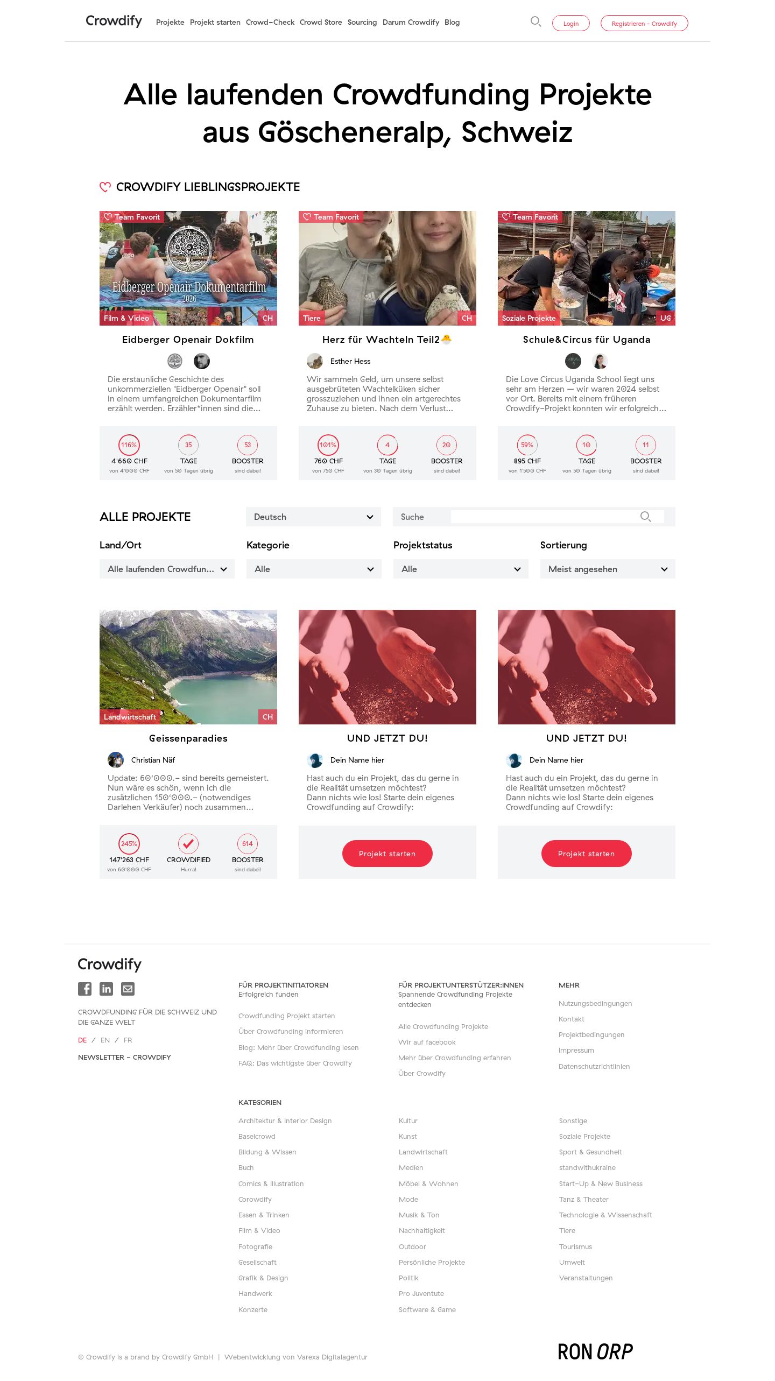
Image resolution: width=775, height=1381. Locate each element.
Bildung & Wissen (267, 1151)
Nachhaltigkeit (422, 1230)
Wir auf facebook (427, 1042)
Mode (408, 1199)
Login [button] (571, 23)
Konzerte (252, 1309)
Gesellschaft (257, 1262)
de (82, 1039)
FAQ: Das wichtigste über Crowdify (295, 1063)
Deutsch (315, 516)
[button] (387, 667)
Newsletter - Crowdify (124, 1057)
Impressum (576, 1050)
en (105, 1039)
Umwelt (572, 1262)
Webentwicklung (252, 1356)
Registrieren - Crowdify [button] (644, 23)
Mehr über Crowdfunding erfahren (454, 1057)
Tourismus (575, 1246)
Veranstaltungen (586, 1277)
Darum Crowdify (411, 22)
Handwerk (255, 1293)
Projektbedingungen (592, 1034)
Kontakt (571, 1018)
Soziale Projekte (584, 1136)
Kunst (408, 1136)
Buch (246, 1167)
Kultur (408, 1120)
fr (128, 1039)
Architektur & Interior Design (285, 1120)
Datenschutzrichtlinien (594, 1066)
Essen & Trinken (264, 1214)
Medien (411, 1167)
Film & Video (259, 1230)
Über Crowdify (422, 1073)
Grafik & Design (263, 1277)
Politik (409, 1277)
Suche (412, 516)
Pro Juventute (421, 1293)
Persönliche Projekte (432, 1262)
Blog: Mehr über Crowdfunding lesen (298, 1047)
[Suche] (536, 21)
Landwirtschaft (423, 1151)
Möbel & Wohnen (429, 1183)
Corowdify (255, 1199)
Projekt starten (215, 22)
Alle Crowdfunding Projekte (443, 1026)
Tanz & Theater (584, 1199)
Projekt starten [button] (388, 853)
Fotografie (255, 1246)
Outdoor (412, 1246)
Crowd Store (321, 22)
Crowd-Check (270, 22)
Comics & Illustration (271, 1183)
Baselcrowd (257, 1136)
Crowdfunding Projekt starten (286, 1015)
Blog (452, 22)
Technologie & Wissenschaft (605, 1214)
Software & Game (427, 1309)
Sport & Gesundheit (590, 1151)
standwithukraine (587, 1167)
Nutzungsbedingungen (595, 1003)
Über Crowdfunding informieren (290, 1031)
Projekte (170, 22)
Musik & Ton (419, 1214)
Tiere (567, 1230)
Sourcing (362, 22)
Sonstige (573, 1120)
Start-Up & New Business (601, 1183)
